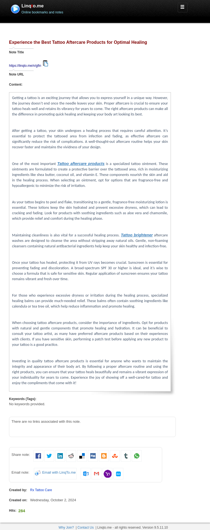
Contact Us (85, 527)
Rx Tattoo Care (41, 490)
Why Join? (66, 527)
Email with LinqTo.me (59, 473)
